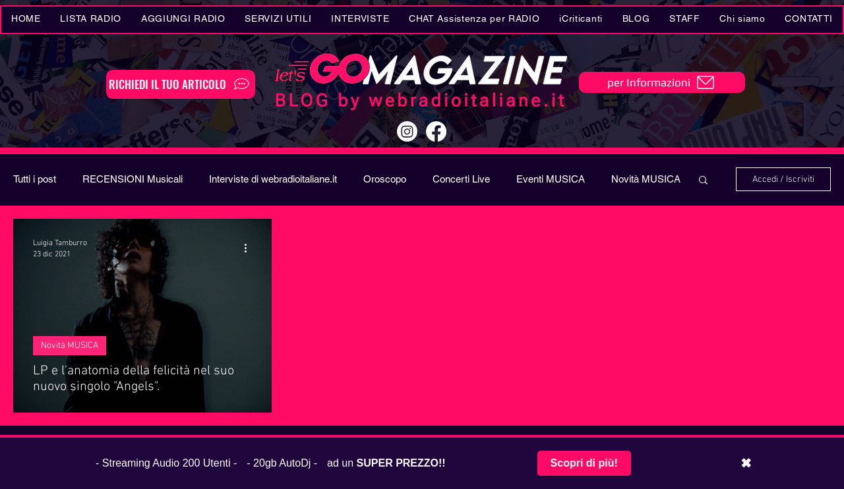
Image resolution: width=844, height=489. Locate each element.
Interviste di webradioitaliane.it (273, 179)
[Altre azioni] (250, 248)
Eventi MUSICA (550, 179)
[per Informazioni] (662, 82)
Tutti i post (34, 179)
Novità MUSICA (645, 179)
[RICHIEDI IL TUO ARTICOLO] (180, 84)
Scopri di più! (584, 463)
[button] (278, 20)
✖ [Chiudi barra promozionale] (746, 463)
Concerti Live (461, 179)
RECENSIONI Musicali (132, 179)
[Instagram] (407, 131)
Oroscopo (384, 179)
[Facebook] (436, 131)
